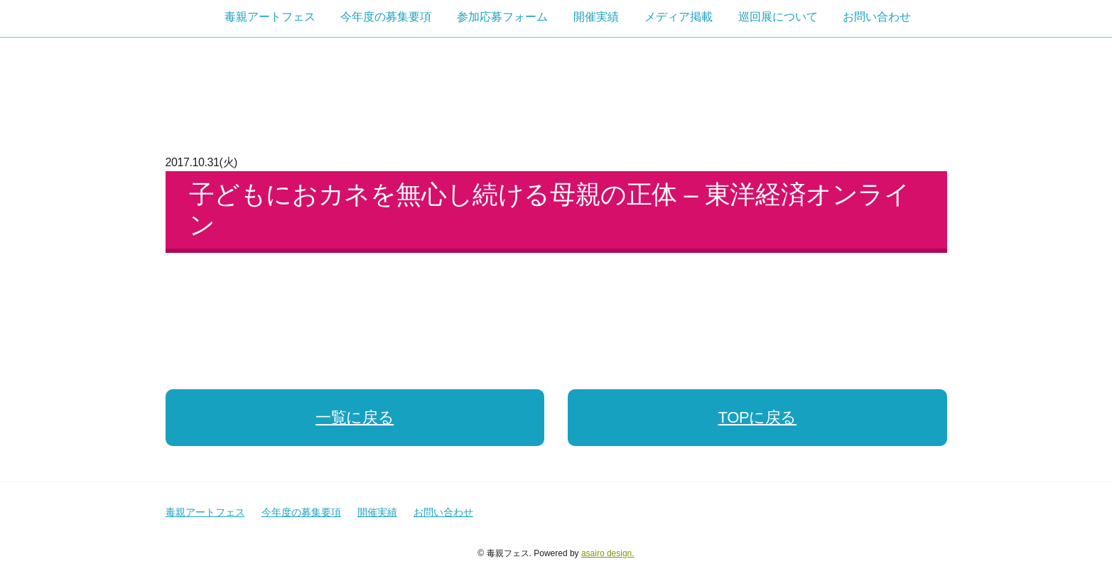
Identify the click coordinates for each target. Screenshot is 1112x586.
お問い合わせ (877, 17)
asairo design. (608, 553)
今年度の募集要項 (385, 17)
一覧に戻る (354, 417)
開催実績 (596, 17)
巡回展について (778, 17)
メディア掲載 (678, 17)
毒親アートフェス (270, 17)
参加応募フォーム (502, 17)
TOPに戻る (757, 417)
